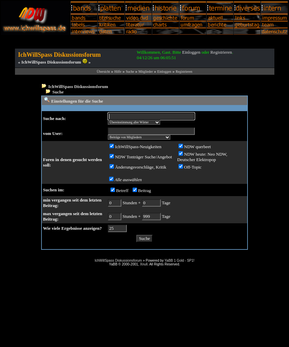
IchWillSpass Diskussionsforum (78, 86)
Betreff (122, 190)
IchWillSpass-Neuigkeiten (138, 146)
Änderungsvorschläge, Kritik (140, 167)
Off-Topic (193, 167)
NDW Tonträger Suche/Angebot (143, 156)
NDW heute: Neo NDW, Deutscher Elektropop (202, 157)
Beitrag (144, 190)
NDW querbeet (197, 146)
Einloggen (191, 52)
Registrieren (221, 52)
